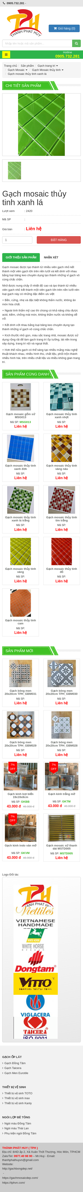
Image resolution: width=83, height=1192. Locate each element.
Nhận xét (51, 257)
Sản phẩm (27, 65)
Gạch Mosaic (18, 70)
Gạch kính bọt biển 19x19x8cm (21, 795)
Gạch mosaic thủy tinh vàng (20, 570)
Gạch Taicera (11, 1068)
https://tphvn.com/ (13, 1182)
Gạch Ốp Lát (12, 1057)
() (64, 28)
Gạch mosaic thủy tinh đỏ (61, 570)
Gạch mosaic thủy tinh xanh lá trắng (20, 519)
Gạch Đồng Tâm (14, 1063)
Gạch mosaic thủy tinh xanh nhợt (61, 415)
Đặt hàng (59, 240)
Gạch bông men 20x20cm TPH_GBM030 (62, 692)
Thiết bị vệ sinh (14, 1087)
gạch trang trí (38, 339)
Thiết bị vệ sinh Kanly (17, 1103)
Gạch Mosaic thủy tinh (48, 70)
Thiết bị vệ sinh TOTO (17, 1093)
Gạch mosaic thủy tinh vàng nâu (61, 467)
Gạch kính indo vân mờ (20, 845)
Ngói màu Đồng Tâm (16, 1123)
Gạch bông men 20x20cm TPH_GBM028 (62, 744)
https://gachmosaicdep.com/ (20, 1177)
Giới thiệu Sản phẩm (21, 257)
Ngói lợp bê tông (16, 1117)
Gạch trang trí (48, 65)
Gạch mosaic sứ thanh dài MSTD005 (61, 847)
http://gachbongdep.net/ (17, 1168)
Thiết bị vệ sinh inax (16, 1098)
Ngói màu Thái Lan (15, 1128)
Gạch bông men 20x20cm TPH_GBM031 (21, 692)
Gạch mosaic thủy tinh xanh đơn (20, 467)
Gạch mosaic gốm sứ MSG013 (20, 415)
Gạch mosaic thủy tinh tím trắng (61, 519)
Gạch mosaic (10, 267)
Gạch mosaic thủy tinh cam (20, 622)
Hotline (67, 54)
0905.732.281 (15, 3)
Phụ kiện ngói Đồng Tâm (19, 1133)
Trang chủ (10, 65)
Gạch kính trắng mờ (61, 794)
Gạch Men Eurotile (15, 1073)
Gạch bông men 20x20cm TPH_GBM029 (21, 744)
